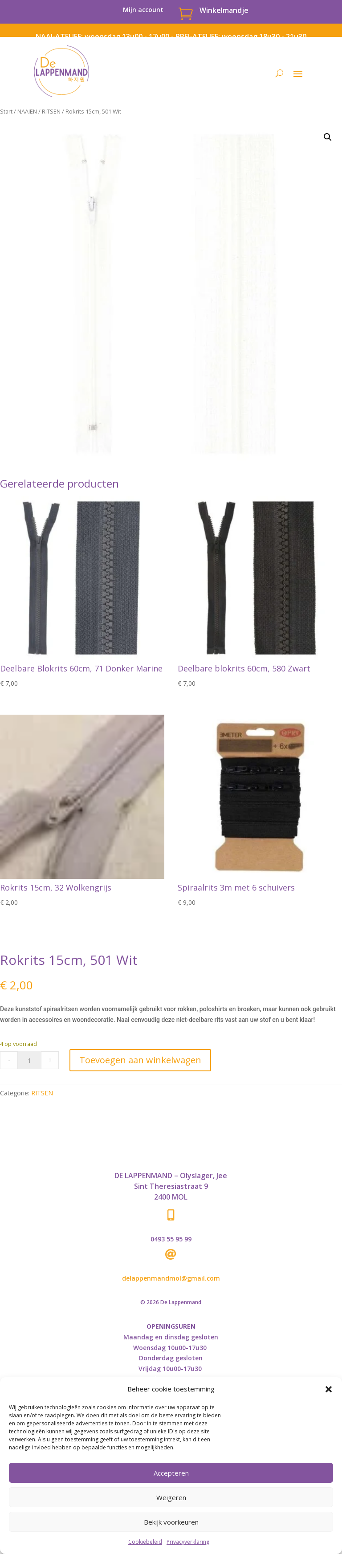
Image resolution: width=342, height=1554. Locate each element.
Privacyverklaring (188, 1542)
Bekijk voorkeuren (171, 1521)
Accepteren (171, 1473)
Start (6, 111)
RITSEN (51, 111)
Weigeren (171, 1497)
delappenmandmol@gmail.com (171, 1278)
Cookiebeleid (145, 1542)
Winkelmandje (224, 10)
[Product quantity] (29, 1060)
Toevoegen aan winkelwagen (140, 1060)
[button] (328, 1389)
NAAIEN (27, 111)
